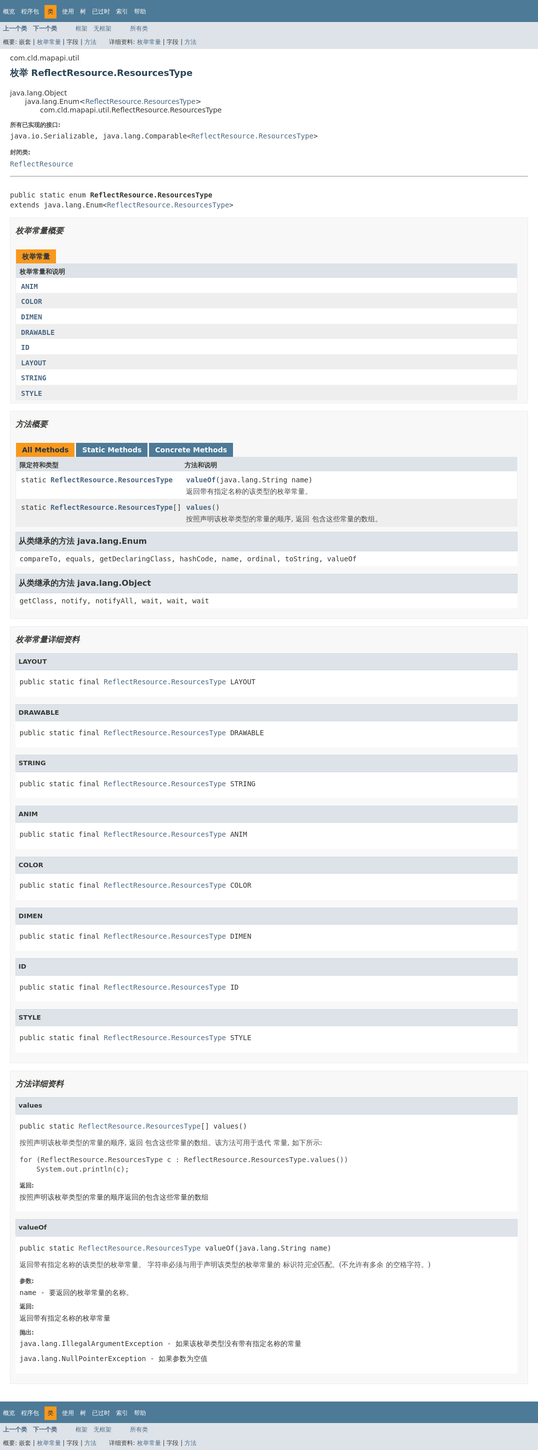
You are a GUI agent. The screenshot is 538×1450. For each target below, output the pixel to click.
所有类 (139, 28)
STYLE (31, 393)
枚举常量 (49, 41)
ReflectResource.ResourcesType (140, 101)
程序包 (30, 11)
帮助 (140, 11)
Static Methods (112, 450)
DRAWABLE (37, 332)
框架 (82, 28)
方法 (90, 41)
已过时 (101, 11)
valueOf (201, 480)
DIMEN (31, 317)
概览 (9, 11)
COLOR (31, 301)
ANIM (29, 286)
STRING (33, 378)
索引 (122, 11)
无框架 (103, 28)
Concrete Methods (191, 450)
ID (25, 347)
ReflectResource (41, 164)
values (199, 507)
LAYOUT (33, 363)
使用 (68, 11)
